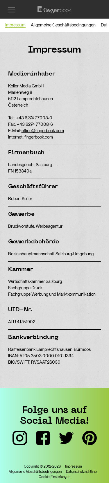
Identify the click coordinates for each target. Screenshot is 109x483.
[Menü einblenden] (11, 9)
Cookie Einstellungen (54, 477)
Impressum (15, 25)
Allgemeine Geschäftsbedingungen (63, 25)
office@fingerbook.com (43, 130)
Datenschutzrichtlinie (81, 472)
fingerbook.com (38, 137)
